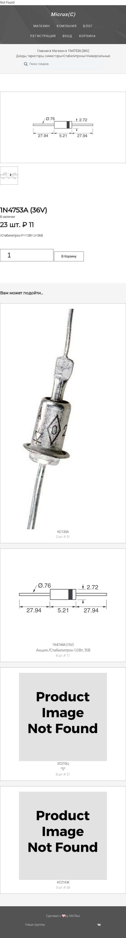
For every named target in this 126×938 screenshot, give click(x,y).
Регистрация (43, 36)
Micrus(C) (63, 14)
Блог (88, 26)
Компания (67, 26)
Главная (43, 51)
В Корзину (69, 256)
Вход (67, 36)
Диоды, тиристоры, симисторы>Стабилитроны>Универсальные (63, 56)
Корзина (87, 36)
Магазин (41, 26)
